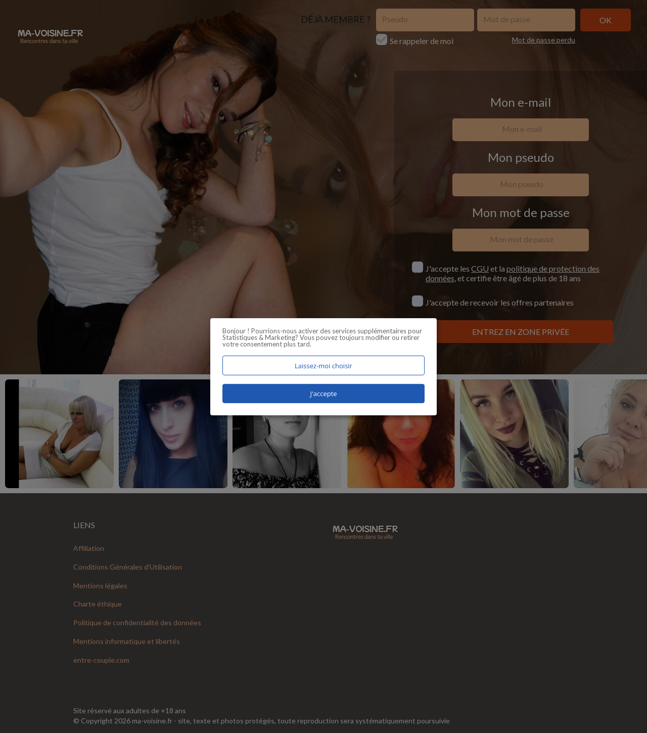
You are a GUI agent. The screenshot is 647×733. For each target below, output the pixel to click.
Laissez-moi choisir (323, 365)
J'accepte (323, 393)
